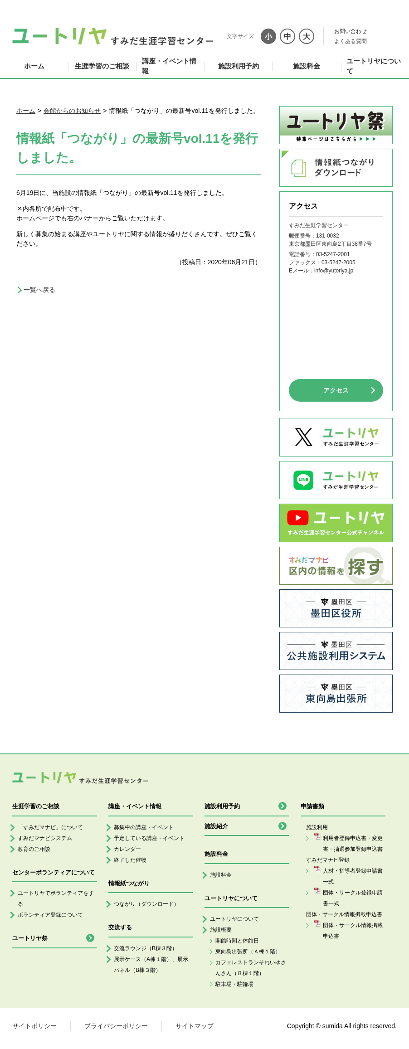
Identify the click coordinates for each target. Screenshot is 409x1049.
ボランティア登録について (50, 915)
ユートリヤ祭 (30, 938)
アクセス (336, 390)
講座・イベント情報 (169, 66)
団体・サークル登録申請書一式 (353, 898)
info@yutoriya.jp (333, 270)
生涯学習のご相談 (102, 66)
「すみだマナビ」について (50, 827)
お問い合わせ (350, 31)
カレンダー (127, 849)
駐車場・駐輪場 (234, 984)
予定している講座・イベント (149, 838)
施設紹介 (216, 826)
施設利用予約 (238, 66)
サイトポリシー (34, 1026)
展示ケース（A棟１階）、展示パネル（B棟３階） (151, 964)
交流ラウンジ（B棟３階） (145, 948)
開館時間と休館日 (237, 940)
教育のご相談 (34, 849)
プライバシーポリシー (116, 1026)
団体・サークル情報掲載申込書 (353, 930)
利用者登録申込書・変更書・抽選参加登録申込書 (353, 843)
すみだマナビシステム (45, 838)
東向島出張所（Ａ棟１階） (248, 951)
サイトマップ (194, 1026)
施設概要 (221, 930)
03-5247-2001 (333, 254)
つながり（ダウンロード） (146, 904)
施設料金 (306, 66)
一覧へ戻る (39, 289)
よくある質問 (350, 41)
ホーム (34, 66)
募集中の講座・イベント (144, 827)
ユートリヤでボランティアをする (56, 898)
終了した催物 (130, 860)
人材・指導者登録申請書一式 (353, 876)
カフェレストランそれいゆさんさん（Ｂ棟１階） (250, 967)
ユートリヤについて (373, 66)
